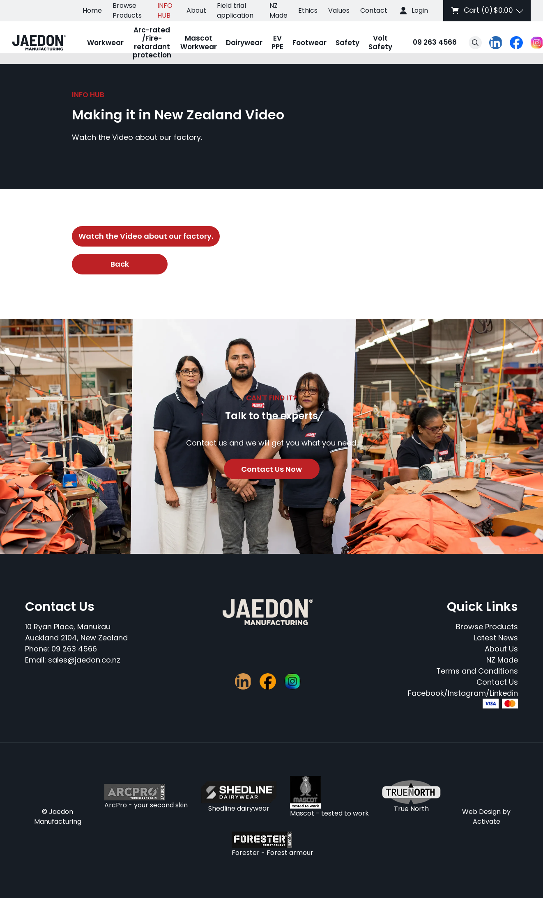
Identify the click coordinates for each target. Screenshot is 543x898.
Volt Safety (380, 42)
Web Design (481, 811)
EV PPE (277, 42)
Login (420, 10)
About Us (501, 649)
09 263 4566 (427, 42)
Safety (347, 43)
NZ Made (278, 10)
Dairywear (244, 43)
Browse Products (127, 10)
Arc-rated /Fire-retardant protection (152, 42)
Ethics (308, 10)
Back (119, 264)
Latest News (496, 638)
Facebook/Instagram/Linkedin (463, 693)
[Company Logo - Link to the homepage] (39, 43)
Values (339, 10)
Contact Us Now (271, 469)
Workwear (105, 43)
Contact (373, 10)
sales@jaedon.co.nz (84, 660)
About (196, 10)
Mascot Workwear (198, 42)
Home (92, 10)
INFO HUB (165, 10)
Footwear (309, 43)
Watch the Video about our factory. (145, 236)
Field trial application (235, 10)
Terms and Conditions (477, 671)
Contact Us (497, 682)
